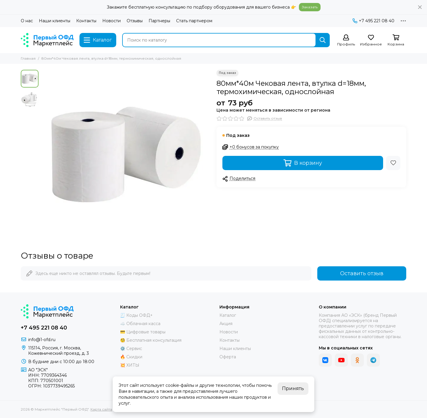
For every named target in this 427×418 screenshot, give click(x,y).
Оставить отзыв (361, 273)
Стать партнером (194, 20)
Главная (28, 58)
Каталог (227, 315)
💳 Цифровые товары (142, 332)
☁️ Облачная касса (140, 323)
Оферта (227, 357)
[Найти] (323, 40)
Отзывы (135, 20)
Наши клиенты (54, 20)
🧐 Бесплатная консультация (150, 340)
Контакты (86, 20)
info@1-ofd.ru (41, 339)
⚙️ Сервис (131, 348)
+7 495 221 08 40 (373, 20)
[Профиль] (346, 40)
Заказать (310, 7)
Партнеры (159, 20)
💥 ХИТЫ (129, 365)
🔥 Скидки (131, 357)
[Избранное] (371, 40)
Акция (225, 323)
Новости (111, 20)
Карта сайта (101, 409)
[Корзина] (395, 40)
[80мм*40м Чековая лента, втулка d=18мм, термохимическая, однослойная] (126, 154)
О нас (27, 20)
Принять (293, 388)
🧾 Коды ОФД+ (136, 315)
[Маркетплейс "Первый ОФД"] (47, 40)
